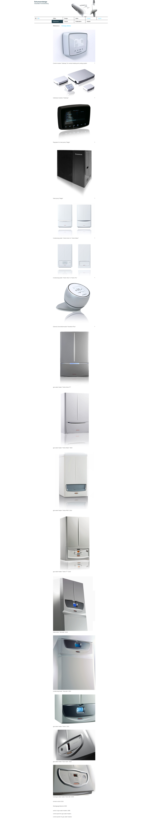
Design (66, 18)
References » (56, 26)
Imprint (99, 18)
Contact (88, 18)
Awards (88, 21)
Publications (78, 21)
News (77, 18)
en (38, 18)
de (35, 18)
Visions (66, 21)
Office (54, 18)
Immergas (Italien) (66, 26)
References (56, 21)
